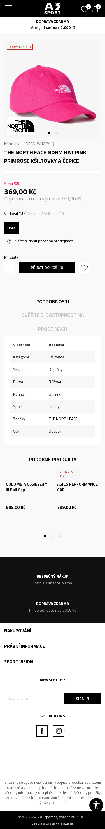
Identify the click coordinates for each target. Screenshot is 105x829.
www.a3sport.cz (44, 817)
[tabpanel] (52, 89)
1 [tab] (49, 133)
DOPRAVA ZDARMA (52, 21)
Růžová (55, 382)
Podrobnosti (52, 301)
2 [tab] (56, 133)
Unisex (54, 394)
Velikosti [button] (33, 213)
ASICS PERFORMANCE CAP (77, 487)
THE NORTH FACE (63, 419)
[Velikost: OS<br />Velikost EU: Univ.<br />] (11, 228)
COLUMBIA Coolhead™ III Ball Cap (26, 487)
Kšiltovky (11, 143)
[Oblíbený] (85, 7)
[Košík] (96, 10)
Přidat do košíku (47, 267)
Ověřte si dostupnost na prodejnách (43, 241)
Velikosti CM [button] (54, 213)
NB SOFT (78, 817)
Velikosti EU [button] (13, 213)
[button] (85, 267)
